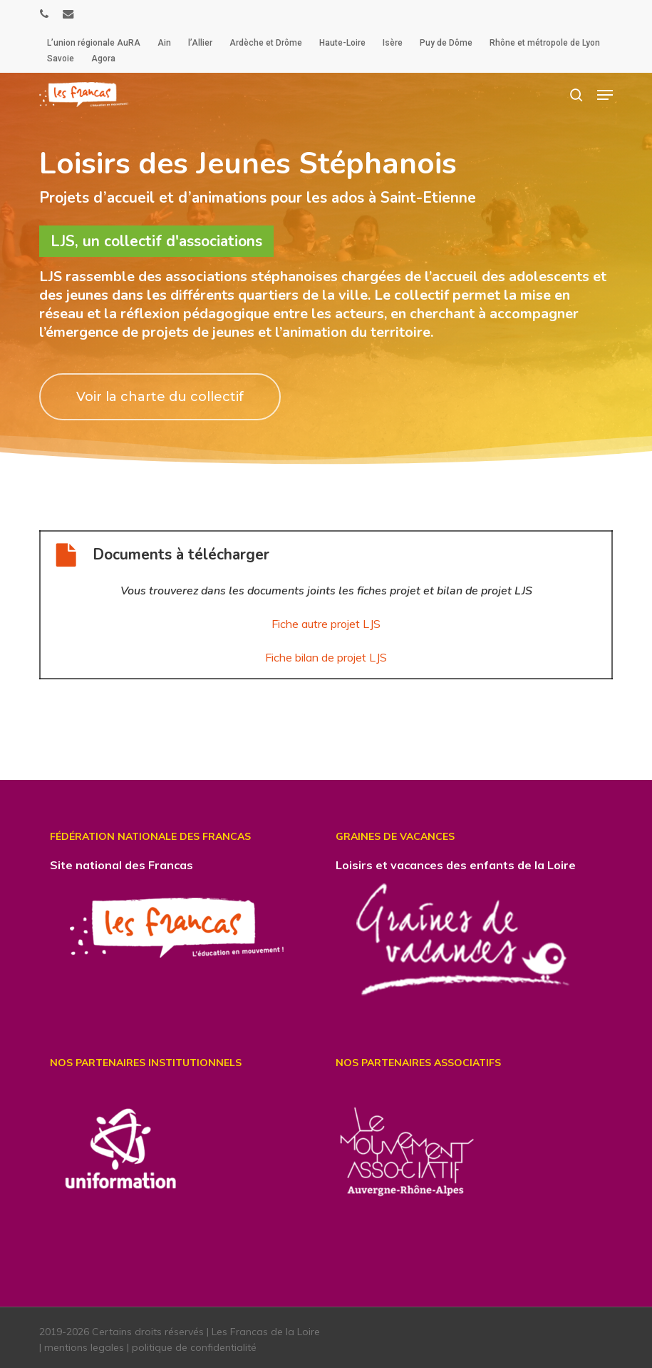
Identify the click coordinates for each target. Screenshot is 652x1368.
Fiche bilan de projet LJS (326, 657)
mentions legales (84, 1345)
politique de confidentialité (194, 1345)
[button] (605, 95)
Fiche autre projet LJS (326, 624)
